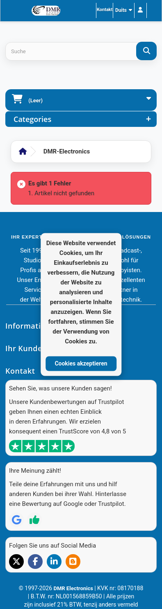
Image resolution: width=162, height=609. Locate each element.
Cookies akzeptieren (81, 363)
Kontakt (104, 9)
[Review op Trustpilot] (34, 519)
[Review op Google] (16, 519)
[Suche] (146, 51)
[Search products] (80, 51)
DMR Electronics (73, 588)
